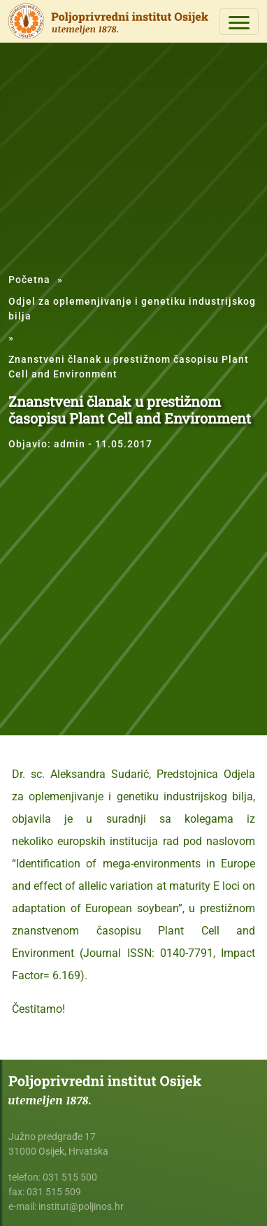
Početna (29, 279)
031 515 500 (70, 1177)
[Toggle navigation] (239, 21)
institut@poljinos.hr (81, 1206)
